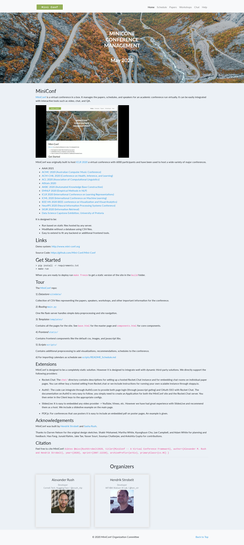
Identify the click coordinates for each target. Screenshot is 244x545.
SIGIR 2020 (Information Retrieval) (60, 209)
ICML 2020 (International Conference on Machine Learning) (74, 198)
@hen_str (134, 488)
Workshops (185, 7)
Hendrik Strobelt (70, 426)
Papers (173, 7)
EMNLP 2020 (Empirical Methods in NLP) (64, 190)
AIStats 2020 (49, 183)
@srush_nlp (76, 488)
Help (204, 7)
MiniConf (41, 97)
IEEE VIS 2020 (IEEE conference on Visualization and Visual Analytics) (79, 201)
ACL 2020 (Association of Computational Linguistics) (70, 179)
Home (151, 7)
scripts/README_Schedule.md (99, 357)
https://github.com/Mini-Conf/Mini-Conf (73, 252)
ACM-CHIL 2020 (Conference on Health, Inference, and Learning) (77, 175)
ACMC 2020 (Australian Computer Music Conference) (71, 171)
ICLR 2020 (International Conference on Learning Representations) (78, 194)
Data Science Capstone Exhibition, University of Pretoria (73, 212)
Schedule (162, 7)
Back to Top (202, 536)
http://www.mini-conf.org (66, 246)
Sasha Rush (90, 426)
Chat (196, 7)
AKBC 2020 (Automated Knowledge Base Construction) (72, 186)
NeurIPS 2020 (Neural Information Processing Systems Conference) (78, 205)
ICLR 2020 (82, 161)
